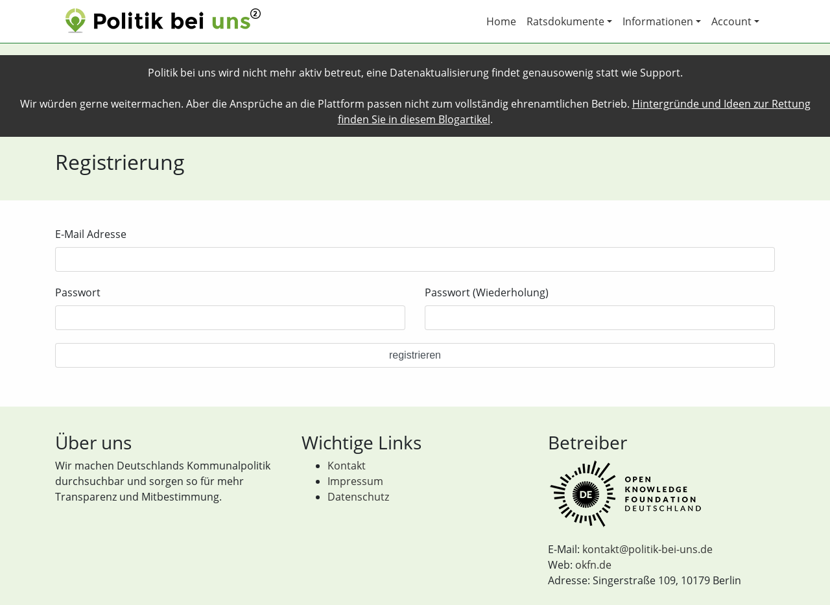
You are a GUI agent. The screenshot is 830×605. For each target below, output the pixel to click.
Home (501, 21)
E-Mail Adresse (90, 234)
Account (731, 21)
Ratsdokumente (565, 21)
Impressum (355, 481)
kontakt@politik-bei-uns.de (647, 549)
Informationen (657, 21)
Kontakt (346, 465)
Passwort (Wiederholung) (487, 292)
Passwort (78, 292)
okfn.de (593, 565)
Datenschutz (358, 497)
